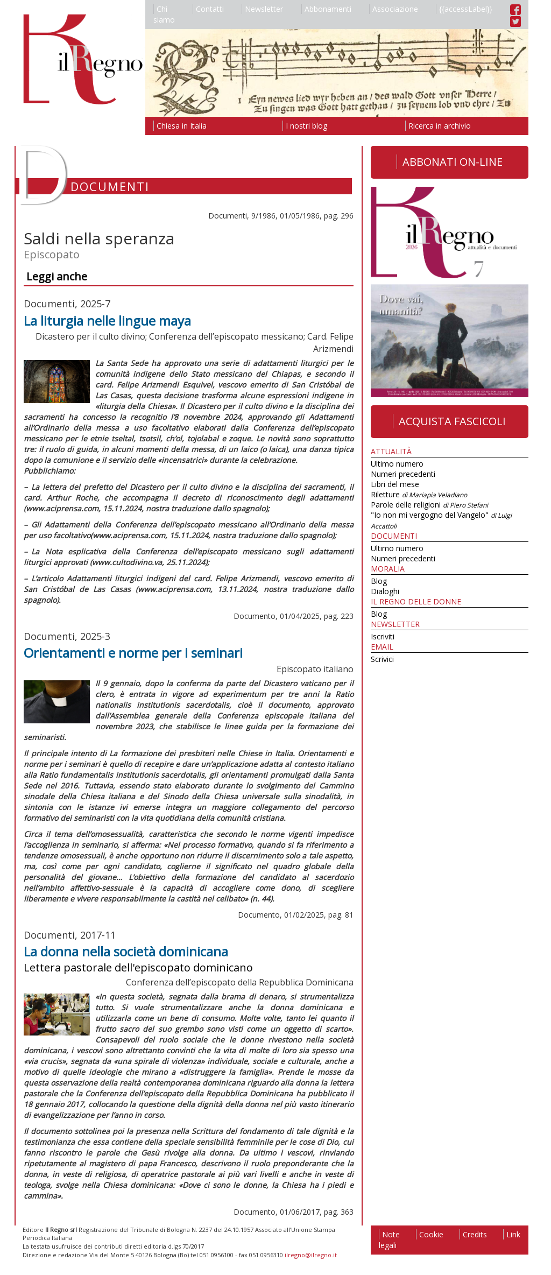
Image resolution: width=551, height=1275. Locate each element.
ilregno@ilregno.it (311, 1255)
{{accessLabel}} (464, 9)
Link (511, 1234)
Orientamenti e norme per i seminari (133, 652)
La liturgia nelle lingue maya (107, 320)
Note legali (389, 1239)
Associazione (393, 9)
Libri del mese (395, 484)
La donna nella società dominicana (126, 951)
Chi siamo (164, 14)
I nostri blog (304, 126)
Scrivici (382, 659)
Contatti (208, 9)
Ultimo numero (397, 464)
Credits (473, 1234)
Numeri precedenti (403, 474)
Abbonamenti (326, 9)
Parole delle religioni (429, 504)
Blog (379, 581)
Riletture (419, 494)
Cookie (429, 1234)
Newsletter (262, 9)
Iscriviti (382, 636)
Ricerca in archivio (438, 126)
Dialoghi (385, 591)
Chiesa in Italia (180, 126)
